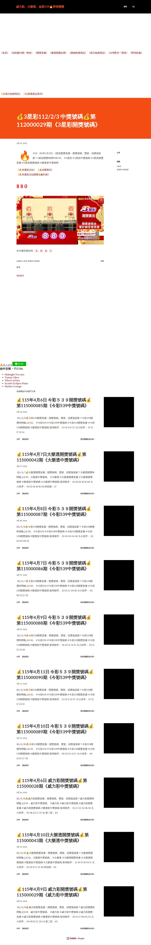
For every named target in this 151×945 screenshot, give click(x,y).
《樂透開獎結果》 (58, 52)
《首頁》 (4, 52)
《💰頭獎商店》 (45, 169)
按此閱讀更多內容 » (87, 439)
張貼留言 (20, 275)
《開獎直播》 (41, 52)
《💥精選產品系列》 (33, 93)
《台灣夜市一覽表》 (118, 52)
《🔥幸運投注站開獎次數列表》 (33, 174)
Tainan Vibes (12, 377)
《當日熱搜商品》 (97, 52)
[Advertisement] (75, 31)
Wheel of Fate (12, 380)
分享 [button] (118, 153)
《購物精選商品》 (77, 52)
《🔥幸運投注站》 (26, 169)
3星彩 (119, 166)
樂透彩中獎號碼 (122, 170)
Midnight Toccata (14, 374)
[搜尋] (125, 6)
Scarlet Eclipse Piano (16, 383)
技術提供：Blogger (75, 938)
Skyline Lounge (13, 386)
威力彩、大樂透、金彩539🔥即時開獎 (40, 6)
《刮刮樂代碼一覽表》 (22, 52)
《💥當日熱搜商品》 (11, 93)
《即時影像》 (136, 52)
